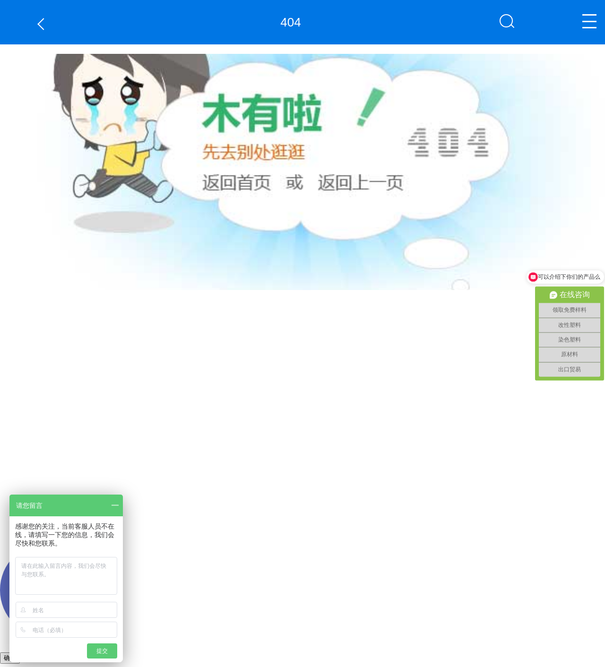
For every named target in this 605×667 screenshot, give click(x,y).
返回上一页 (43, 24)
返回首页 (208, 290)
